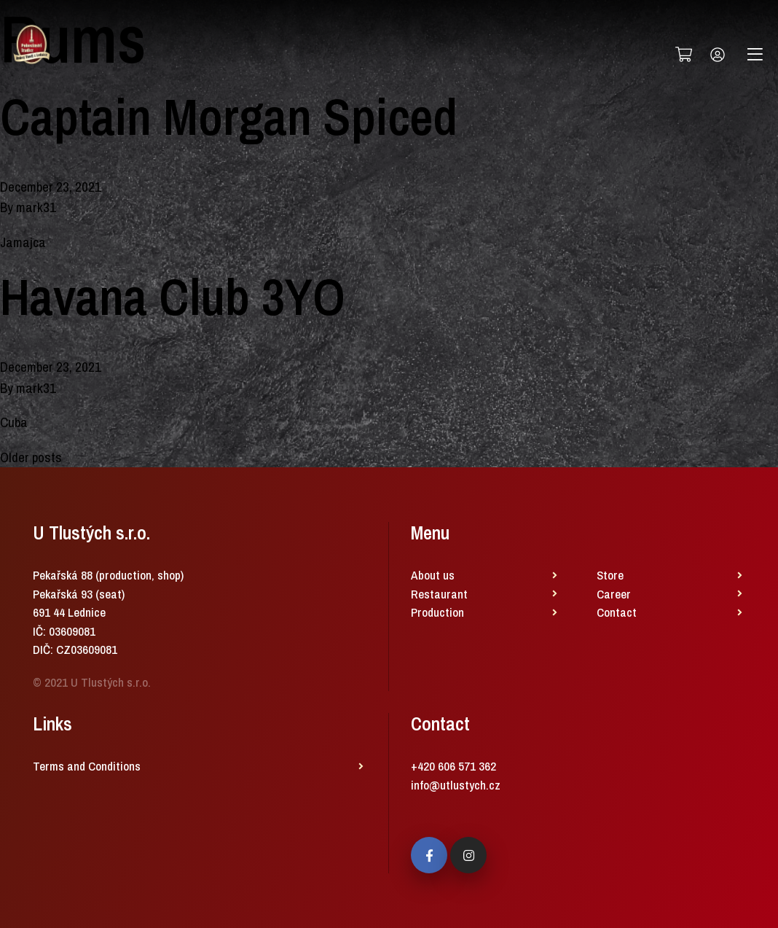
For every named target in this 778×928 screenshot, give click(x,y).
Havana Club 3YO (172, 296)
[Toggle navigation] (755, 55)
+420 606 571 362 (453, 765)
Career (614, 593)
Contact (617, 612)
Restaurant (439, 593)
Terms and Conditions (87, 765)
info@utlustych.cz (455, 784)
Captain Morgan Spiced (228, 116)
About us (433, 574)
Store (610, 574)
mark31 (36, 207)
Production (437, 612)
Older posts (31, 457)
